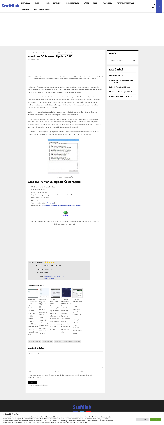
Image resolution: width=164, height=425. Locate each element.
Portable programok (125, 3)
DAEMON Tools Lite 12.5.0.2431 (120, 87)
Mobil (94, 3)
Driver (47, 3)
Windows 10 (58, 341)
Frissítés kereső (47, 341)
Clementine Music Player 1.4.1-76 (121, 92)
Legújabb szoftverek (42, 9)
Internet (57, 3)
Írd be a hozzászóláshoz (38, 385)
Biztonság (25, 3)
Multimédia (107, 3)
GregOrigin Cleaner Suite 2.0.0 (43, 303)
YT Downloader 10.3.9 (116, 75)
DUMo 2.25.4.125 (77, 302)
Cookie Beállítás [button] (142, 420)
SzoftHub (10, 6)
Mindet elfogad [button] (155, 420)
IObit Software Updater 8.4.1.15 (66, 302)
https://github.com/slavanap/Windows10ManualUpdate (62, 206)
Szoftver (25, 9)
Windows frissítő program (72, 341)
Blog (37, 3)
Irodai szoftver (72, 3)
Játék (86, 3)
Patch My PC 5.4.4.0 (54, 302)
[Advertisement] (73, 29)
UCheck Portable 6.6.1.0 (33, 302)
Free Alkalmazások (34, 341)
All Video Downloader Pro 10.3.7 (120, 97)
